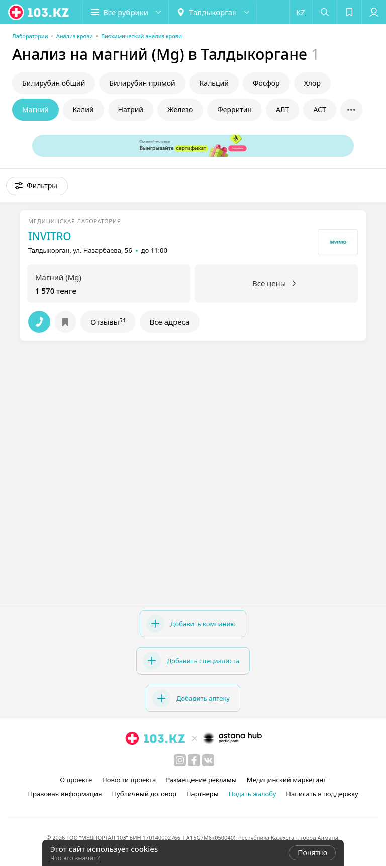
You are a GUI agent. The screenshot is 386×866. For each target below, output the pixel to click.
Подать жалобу (252, 793)
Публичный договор (144, 793)
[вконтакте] (208, 760)
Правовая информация (65, 793)
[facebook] (194, 760)
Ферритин (234, 109)
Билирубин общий (53, 83)
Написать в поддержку (322, 793)
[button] (125, 12)
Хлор (312, 83)
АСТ (319, 109)
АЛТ (283, 109)
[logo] (39, 12)
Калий (83, 109)
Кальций (214, 83)
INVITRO (49, 236)
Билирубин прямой (142, 83)
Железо (180, 109)
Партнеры (202, 793)
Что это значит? (75, 857)
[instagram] (180, 760)
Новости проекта (129, 779)
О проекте (76, 779)
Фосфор (266, 83)
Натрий (130, 109)
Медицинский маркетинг (286, 779)
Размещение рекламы (201, 779)
